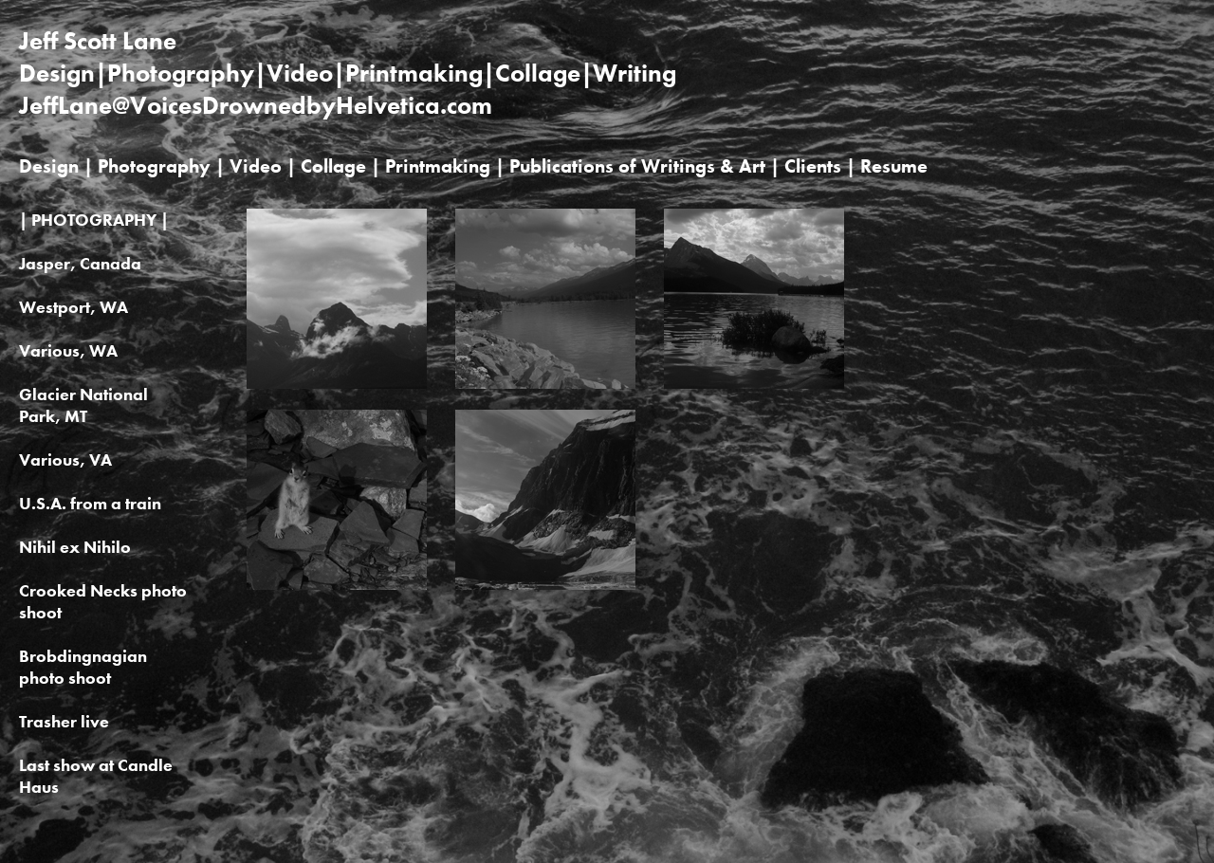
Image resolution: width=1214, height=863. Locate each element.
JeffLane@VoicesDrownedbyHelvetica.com (255, 105)
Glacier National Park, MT (83, 405)
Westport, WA (73, 307)
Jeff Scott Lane (97, 41)
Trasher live (64, 721)
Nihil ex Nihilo (75, 547)
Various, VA (65, 459)
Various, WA (68, 350)
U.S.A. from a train (90, 503)
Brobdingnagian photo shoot (83, 667)
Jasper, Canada (80, 263)
